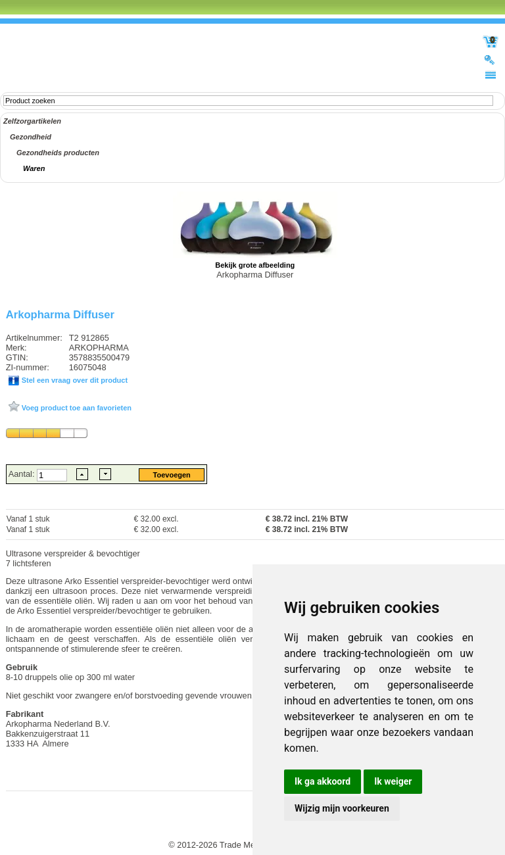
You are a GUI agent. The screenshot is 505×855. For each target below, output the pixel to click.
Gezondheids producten (57, 153)
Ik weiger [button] (393, 781)
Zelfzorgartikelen (32, 121)
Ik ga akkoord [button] (322, 781)
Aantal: (23, 474)
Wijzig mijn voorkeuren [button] (342, 808)
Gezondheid (30, 137)
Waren (34, 168)
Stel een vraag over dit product (74, 380)
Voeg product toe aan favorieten (76, 408)
